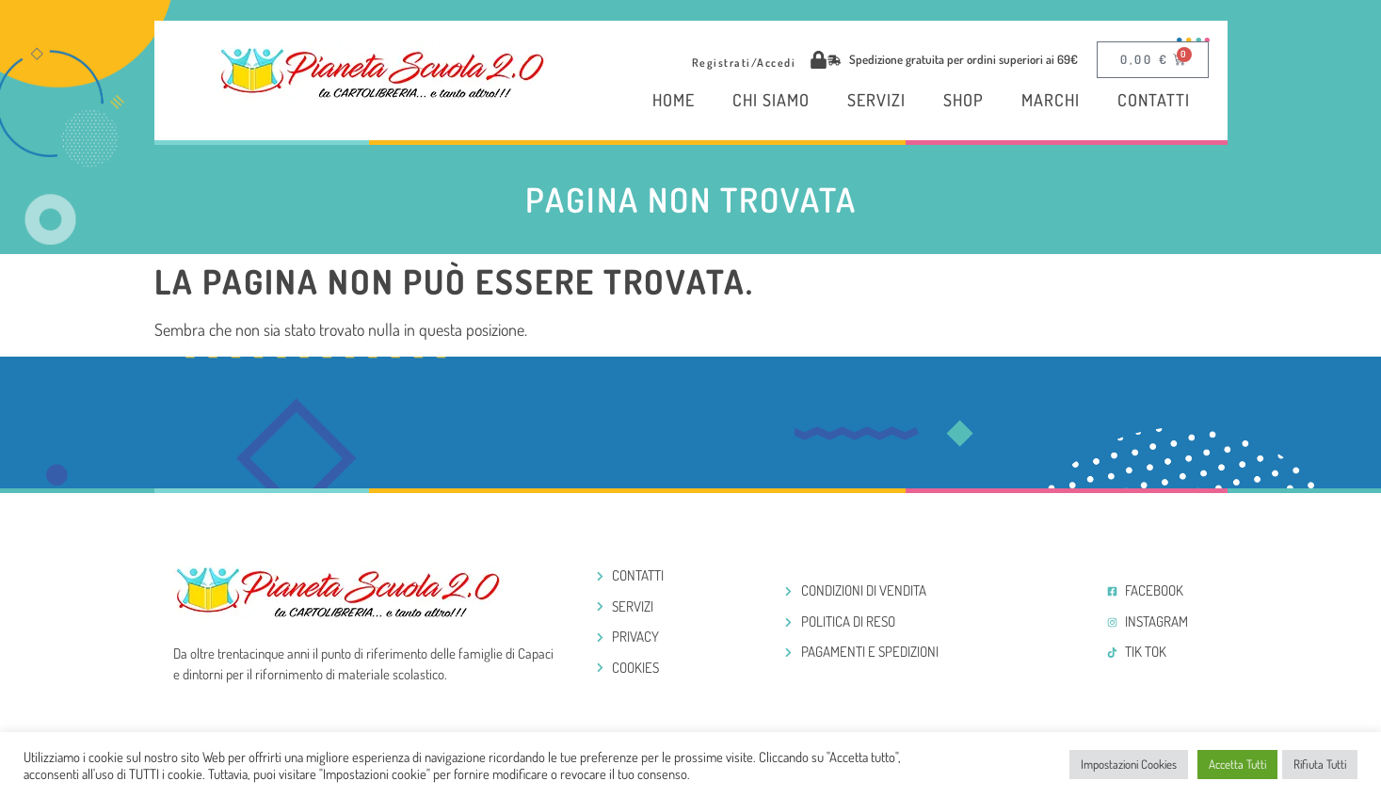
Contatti (1153, 99)
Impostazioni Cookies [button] (1129, 764)
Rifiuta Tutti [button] (1319, 764)
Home (673, 99)
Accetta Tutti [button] (1237, 764)
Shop (963, 99)
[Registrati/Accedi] (818, 60)
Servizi (876, 99)
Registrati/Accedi (744, 63)
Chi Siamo (771, 99)
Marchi (1050, 99)
